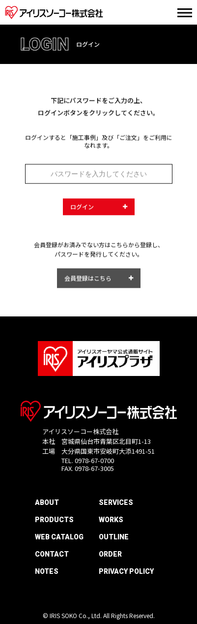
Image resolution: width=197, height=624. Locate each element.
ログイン (82, 208)
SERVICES (116, 502)
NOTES (46, 571)
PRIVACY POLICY (126, 571)
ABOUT (47, 502)
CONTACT (52, 554)
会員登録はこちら (88, 280)
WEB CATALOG (59, 537)
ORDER (110, 554)
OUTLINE (114, 537)
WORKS (111, 520)
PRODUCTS (54, 520)
